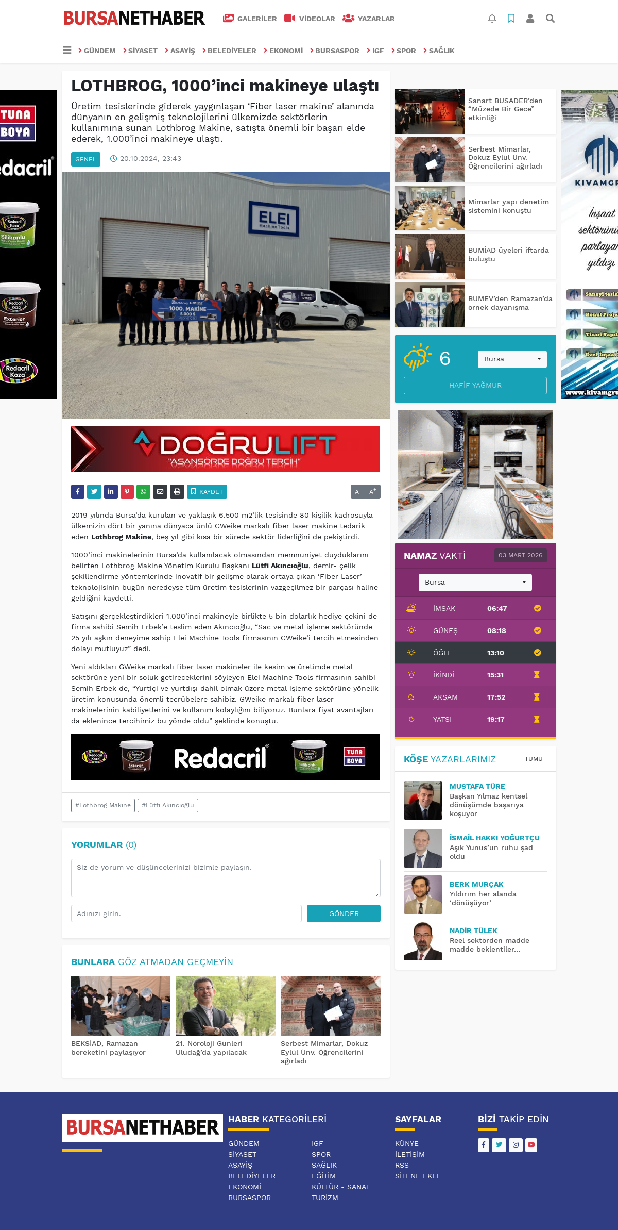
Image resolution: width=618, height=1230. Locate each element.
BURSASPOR (335, 50)
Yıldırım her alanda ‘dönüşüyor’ (483, 898)
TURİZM (325, 1197)
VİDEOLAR (309, 18)
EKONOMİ (283, 50)
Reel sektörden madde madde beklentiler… (489, 944)
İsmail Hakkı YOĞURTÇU (495, 838)
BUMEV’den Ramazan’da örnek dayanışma (510, 302)
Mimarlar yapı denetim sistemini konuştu (508, 205)
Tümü (534, 758)
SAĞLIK (439, 50)
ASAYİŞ (180, 50)
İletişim (410, 1154)
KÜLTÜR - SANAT (341, 1187)
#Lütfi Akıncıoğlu (168, 805)
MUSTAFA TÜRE (477, 786)
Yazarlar (369, 18)
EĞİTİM (324, 1176)
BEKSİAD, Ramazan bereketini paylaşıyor (108, 1047)
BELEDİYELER (229, 50)
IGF (375, 50)
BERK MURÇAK (477, 884)
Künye (407, 1143)
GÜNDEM (97, 50)
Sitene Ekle (418, 1176)
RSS (402, 1165)
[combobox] (512, 359)
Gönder (344, 913)
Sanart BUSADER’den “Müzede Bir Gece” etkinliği (505, 109)
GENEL (85, 159)
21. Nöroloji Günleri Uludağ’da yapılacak (211, 1047)
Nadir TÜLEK (473, 930)
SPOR (404, 50)
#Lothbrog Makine (103, 805)
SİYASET (140, 50)
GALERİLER (250, 18)
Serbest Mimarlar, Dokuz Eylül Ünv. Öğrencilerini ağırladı (324, 1052)
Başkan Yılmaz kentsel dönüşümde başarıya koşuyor (488, 805)
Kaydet (207, 491)
